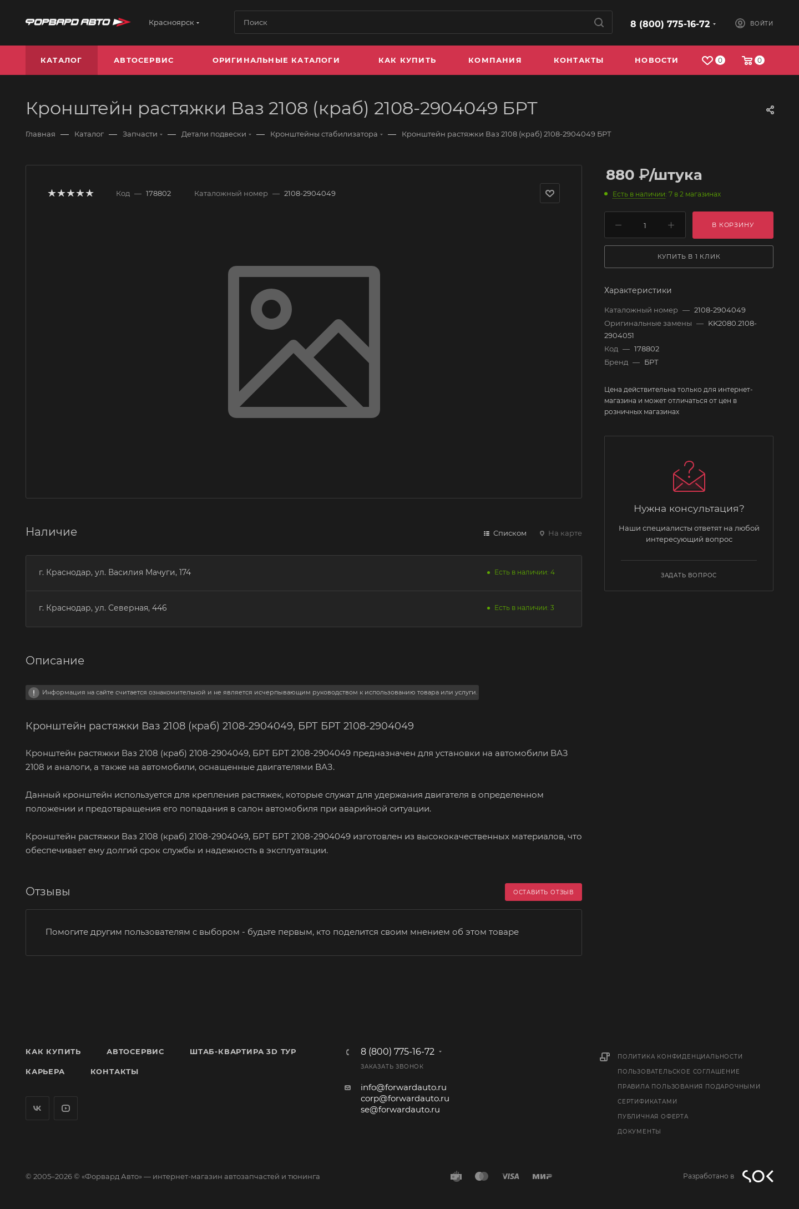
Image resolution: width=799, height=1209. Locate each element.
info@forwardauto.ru (404, 1087)
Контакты (114, 1071)
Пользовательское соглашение (679, 1071)
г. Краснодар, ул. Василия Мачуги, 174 (115, 572)
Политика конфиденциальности (680, 1056)
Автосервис (135, 1051)
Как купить (53, 1051)
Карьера (45, 1071)
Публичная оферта (653, 1116)
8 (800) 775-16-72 (670, 24)
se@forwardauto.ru (400, 1109)
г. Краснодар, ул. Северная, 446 (103, 608)
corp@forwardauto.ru (405, 1098)
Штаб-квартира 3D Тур (243, 1051)
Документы (639, 1131)
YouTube (66, 1108)
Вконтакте (37, 1108)
